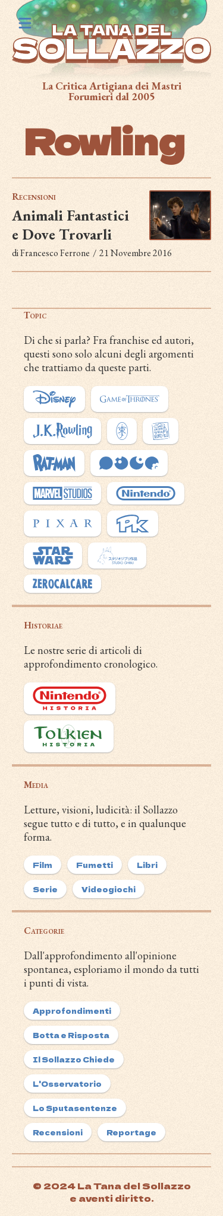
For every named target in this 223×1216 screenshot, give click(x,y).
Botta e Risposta (71, 1035)
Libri (147, 865)
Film (42, 865)
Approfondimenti (72, 1011)
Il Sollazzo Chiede (74, 1059)
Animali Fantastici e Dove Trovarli (70, 225)
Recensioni (34, 196)
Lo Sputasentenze (75, 1108)
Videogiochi (108, 889)
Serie (45, 889)
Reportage (131, 1132)
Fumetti (94, 865)
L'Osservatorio (67, 1083)
